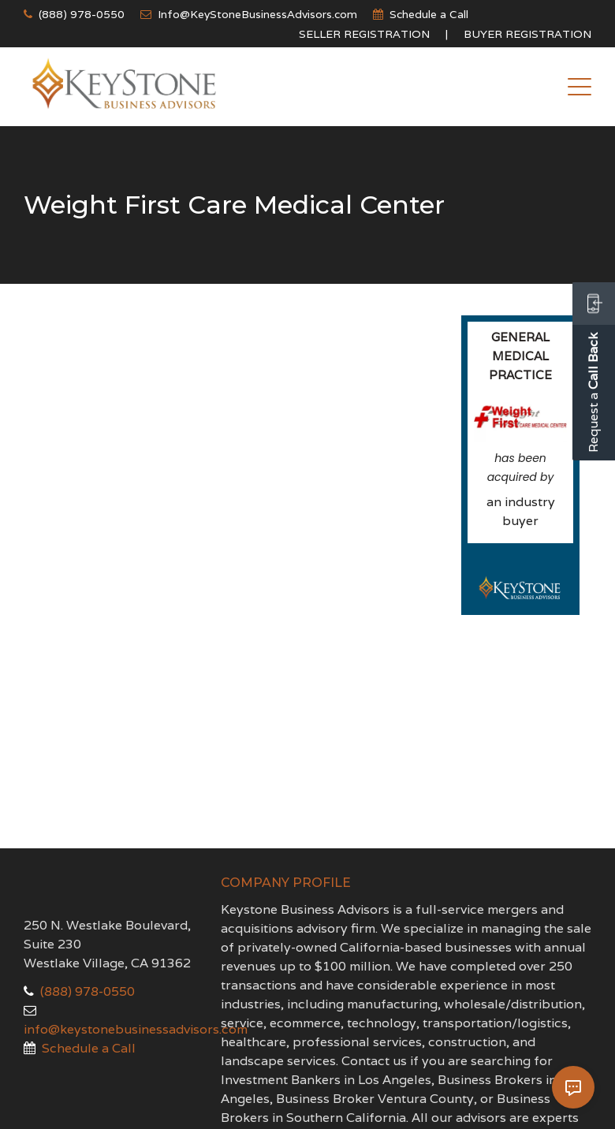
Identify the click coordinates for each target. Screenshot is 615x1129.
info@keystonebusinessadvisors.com (136, 1029)
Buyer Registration (527, 34)
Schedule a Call (429, 14)
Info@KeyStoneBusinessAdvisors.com (257, 14)
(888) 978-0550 (82, 14)
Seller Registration (364, 34)
